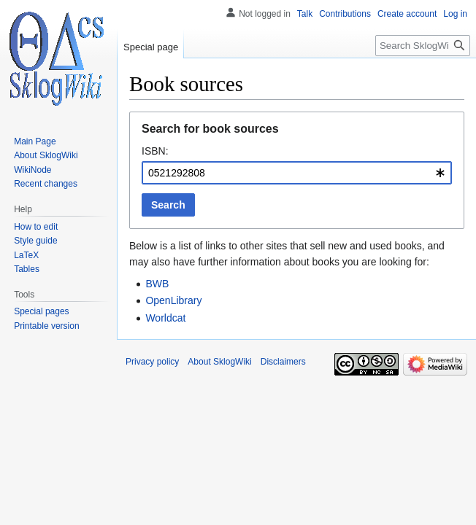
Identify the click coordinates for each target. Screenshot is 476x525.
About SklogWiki (219, 362)
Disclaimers (283, 362)
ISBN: (155, 151)
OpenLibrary (173, 300)
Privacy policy (152, 362)
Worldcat (165, 318)
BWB (157, 283)
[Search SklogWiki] (422, 45)
